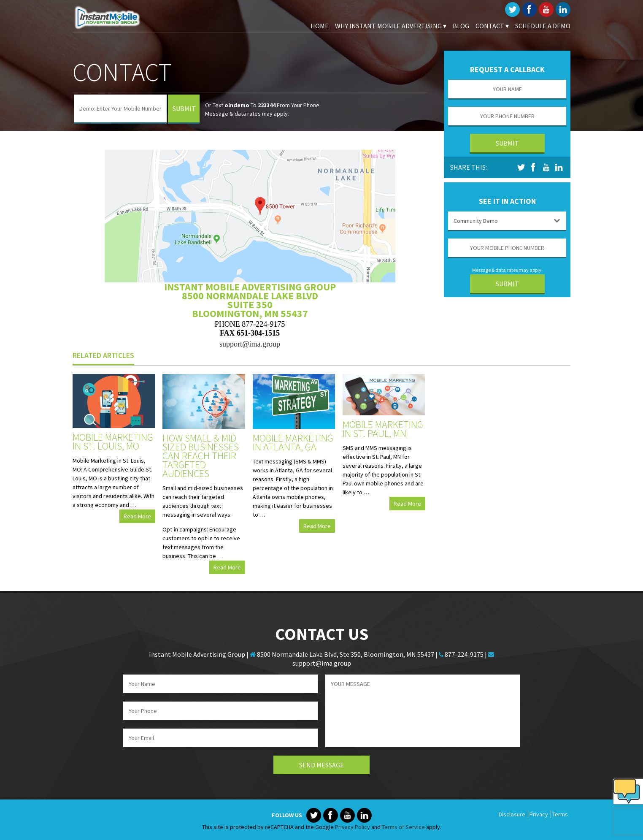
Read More (137, 516)
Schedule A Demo (542, 26)
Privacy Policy (352, 827)
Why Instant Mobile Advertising (390, 26)
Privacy (539, 814)
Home (320, 26)
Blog (461, 26)
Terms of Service (403, 827)
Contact (492, 26)
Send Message (321, 765)
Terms (560, 814)
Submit (184, 108)
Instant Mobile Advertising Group (115, 17)
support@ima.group (249, 344)
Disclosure (512, 814)
